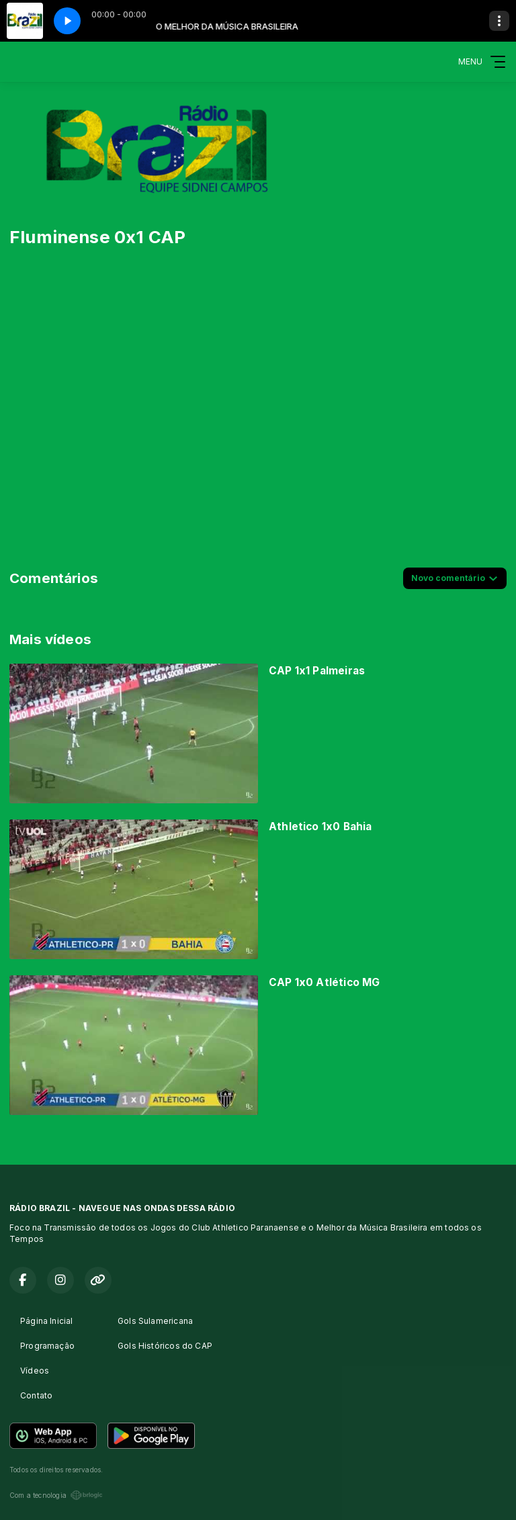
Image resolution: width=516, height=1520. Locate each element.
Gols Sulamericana (155, 1321)
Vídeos (34, 1371)
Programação (47, 1346)
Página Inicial (46, 1321)
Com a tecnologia (56, 1495)
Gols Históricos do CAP (165, 1346)
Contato (36, 1395)
